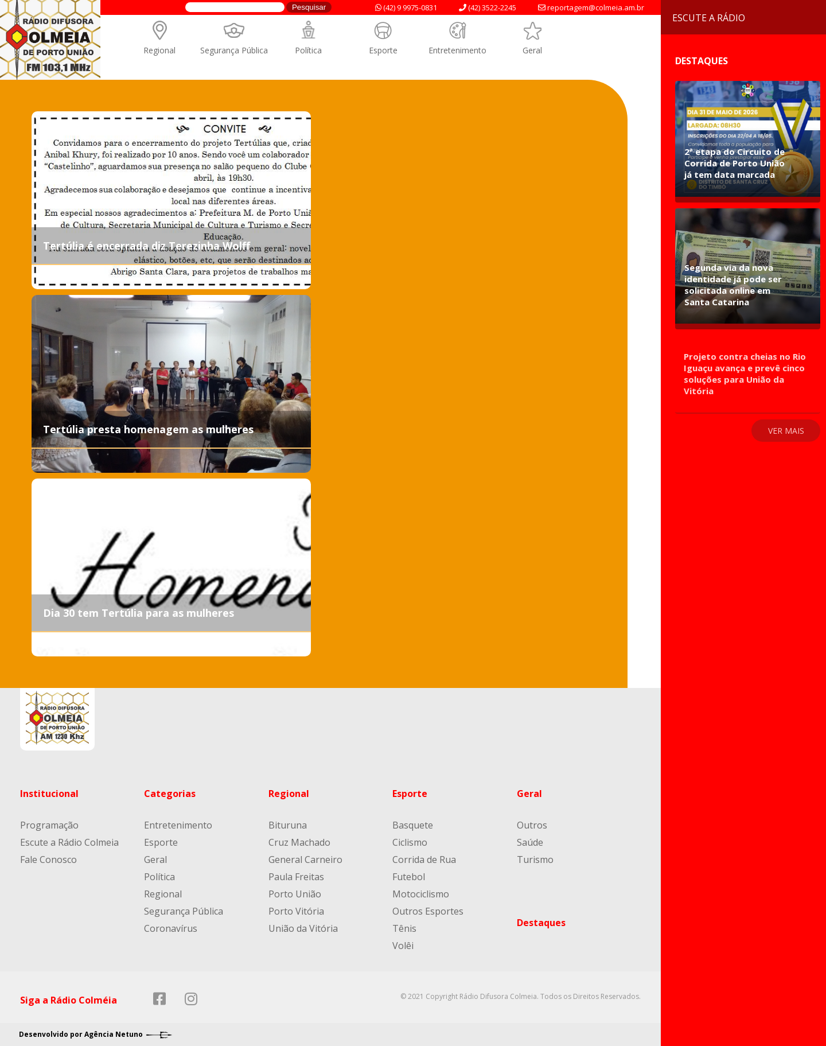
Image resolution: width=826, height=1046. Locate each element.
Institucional (49, 793)
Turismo (535, 859)
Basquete (412, 825)
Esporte (383, 50)
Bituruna (287, 825)
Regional (159, 50)
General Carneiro (305, 859)
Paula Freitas (296, 876)
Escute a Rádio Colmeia (69, 842)
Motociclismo (420, 894)
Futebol (408, 876)
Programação (49, 825)
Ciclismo (409, 842)
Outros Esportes (427, 911)
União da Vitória (303, 928)
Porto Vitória (296, 911)
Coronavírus (170, 928)
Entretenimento (457, 50)
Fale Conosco (48, 859)
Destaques (541, 922)
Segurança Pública (234, 50)
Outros (532, 825)
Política (308, 50)
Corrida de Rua (424, 859)
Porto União (294, 894)
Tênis (404, 928)
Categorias (170, 793)
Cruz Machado (299, 842)
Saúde (530, 842)
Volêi (403, 945)
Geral (532, 50)
